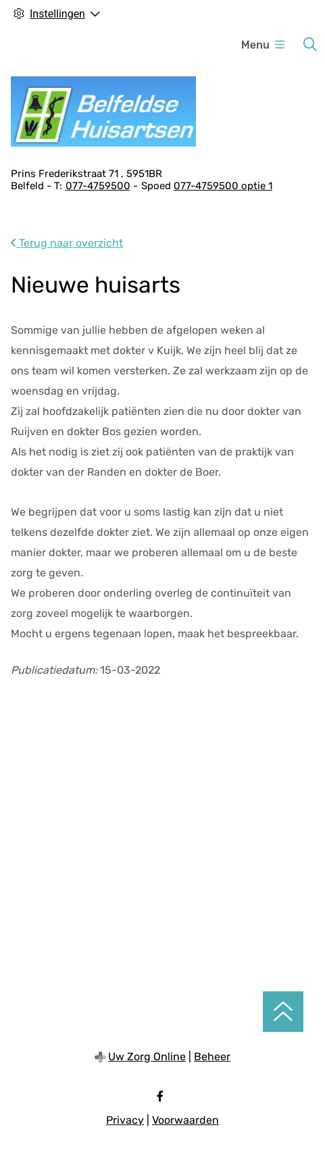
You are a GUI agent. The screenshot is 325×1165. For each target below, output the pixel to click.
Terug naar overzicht (67, 243)
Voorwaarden (185, 1120)
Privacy (125, 1120)
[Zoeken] (310, 44)
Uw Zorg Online (147, 1056)
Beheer (212, 1056)
